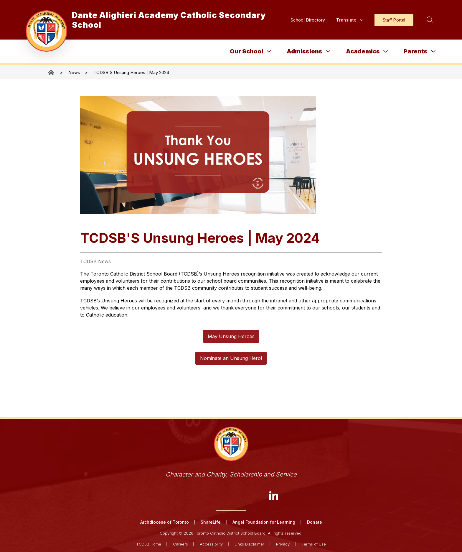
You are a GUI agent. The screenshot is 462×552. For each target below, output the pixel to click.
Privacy (283, 543)
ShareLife (211, 522)
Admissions (304, 51)
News (74, 72)
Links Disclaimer (249, 543)
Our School (246, 51)
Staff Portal (392, 19)
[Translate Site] (348, 20)
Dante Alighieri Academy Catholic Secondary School (51, 72)
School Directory (306, 19)
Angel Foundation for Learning (263, 522)
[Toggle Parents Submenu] (433, 51)
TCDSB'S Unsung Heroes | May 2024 (131, 72)
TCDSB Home (148, 543)
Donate (314, 522)
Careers (180, 543)
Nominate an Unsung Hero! (231, 358)
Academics (363, 51)
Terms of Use (313, 543)
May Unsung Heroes (231, 336)
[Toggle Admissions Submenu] (328, 51)
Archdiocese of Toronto (164, 522)
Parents (415, 51)
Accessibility (211, 543)
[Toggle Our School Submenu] (269, 51)
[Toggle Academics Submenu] (385, 51)
